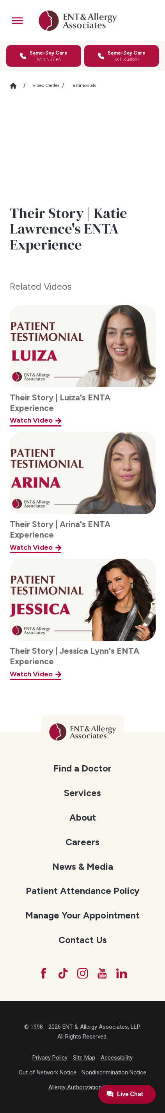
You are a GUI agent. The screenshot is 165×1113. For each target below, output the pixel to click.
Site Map (84, 1057)
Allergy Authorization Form (82, 1087)
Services (82, 792)
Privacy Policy (49, 1057)
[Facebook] (43, 973)
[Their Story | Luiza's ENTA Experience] (83, 365)
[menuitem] (83, 768)
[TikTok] (63, 973)
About (82, 817)
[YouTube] (102, 973)
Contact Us (83, 939)
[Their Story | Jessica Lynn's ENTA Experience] (83, 619)
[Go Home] (17, 85)
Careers (82, 842)
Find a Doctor (82, 768)
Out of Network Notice (47, 1072)
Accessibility (117, 1057)
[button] (17, 20)
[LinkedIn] (121, 973)
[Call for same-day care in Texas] (121, 56)
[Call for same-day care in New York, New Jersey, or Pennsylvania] (43, 56)
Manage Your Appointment (82, 915)
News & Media (82, 866)
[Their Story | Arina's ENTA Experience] (83, 492)
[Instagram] (82, 973)
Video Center (45, 85)
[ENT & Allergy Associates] (78, 20)
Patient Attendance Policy (82, 890)
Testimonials (83, 85)
